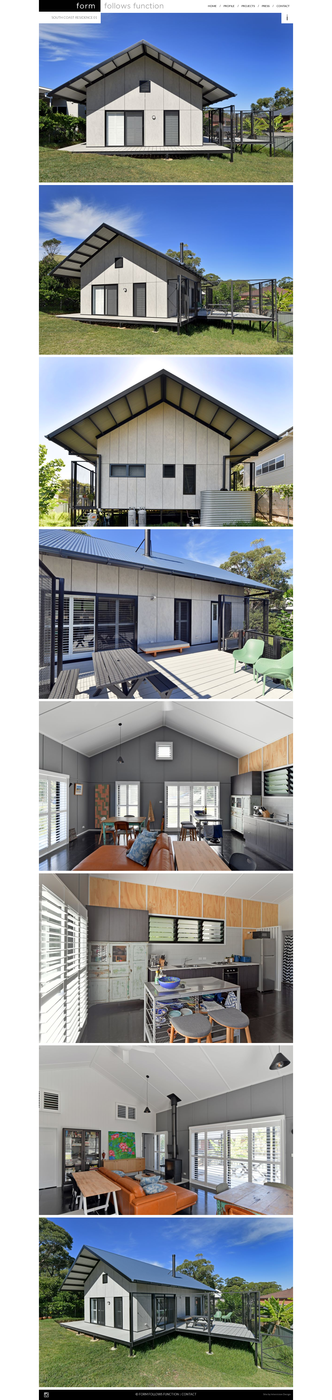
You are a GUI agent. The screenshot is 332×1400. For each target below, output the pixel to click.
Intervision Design (281, 1394)
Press (266, 6)
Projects (248, 6)
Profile (229, 6)
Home (212, 6)
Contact (283, 6)
